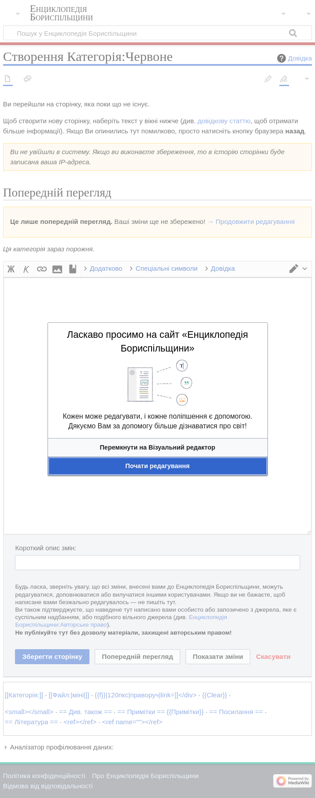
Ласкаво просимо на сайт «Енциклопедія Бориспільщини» (157, 341)
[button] (157, 448)
